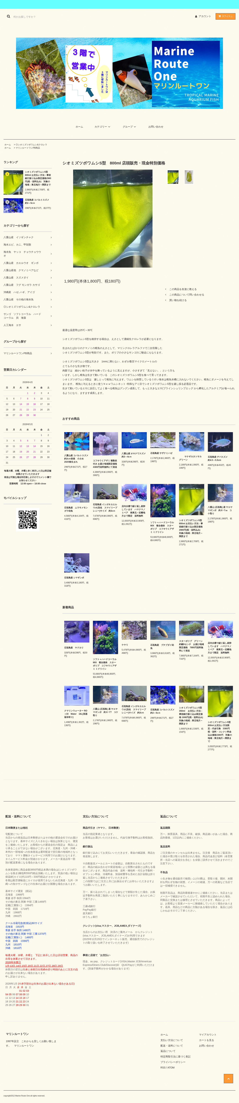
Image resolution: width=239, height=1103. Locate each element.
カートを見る (206, 1040)
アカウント (205, 16)
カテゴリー (103, 126)
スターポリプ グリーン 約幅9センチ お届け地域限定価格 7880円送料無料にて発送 (191, 646)
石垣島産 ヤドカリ (73, 647)
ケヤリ (125, 645)
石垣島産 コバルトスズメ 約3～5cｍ (38, 201)
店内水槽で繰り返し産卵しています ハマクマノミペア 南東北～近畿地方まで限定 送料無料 (133, 511)
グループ (130, 126)
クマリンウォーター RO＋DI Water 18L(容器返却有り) (75, 714)
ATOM (170, 1067)
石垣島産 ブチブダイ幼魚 (162, 646)
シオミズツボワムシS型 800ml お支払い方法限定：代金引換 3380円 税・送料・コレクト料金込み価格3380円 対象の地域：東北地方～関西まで (220, 732)
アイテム (225, 16)
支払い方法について (172, 1040)
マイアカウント (208, 1034)
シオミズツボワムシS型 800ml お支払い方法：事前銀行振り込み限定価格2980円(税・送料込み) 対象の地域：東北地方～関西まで (38, 178)
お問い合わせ (155, 126)
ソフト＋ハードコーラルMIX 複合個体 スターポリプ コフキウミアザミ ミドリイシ (162, 527)
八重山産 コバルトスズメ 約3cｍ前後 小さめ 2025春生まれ (76, 458)
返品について (168, 1051)
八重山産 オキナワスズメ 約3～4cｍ (134, 455)
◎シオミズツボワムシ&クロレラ (31, 144)
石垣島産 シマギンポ (75, 577)
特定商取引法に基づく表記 (175, 1056)
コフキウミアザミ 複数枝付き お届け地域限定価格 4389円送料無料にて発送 (105, 463)
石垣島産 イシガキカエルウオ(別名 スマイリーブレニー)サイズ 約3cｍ (105, 507)
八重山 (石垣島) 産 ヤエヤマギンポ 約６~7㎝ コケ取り (220, 510)
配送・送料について (172, 1045)
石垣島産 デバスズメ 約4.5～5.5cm (220, 458)
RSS (163, 1067)
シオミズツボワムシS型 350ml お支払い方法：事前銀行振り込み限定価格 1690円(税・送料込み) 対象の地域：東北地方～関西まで (191, 715)
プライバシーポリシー (173, 1062)
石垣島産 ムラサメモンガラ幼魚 (76, 509)
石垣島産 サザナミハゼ (161, 453)
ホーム (79, 126)
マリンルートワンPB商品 (28, 148)
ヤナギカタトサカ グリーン (190, 458)
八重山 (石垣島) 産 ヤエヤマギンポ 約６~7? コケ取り (105, 712)
